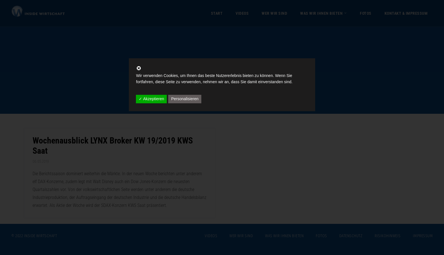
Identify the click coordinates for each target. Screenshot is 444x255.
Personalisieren (184, 99)
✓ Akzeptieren (151, 99)
